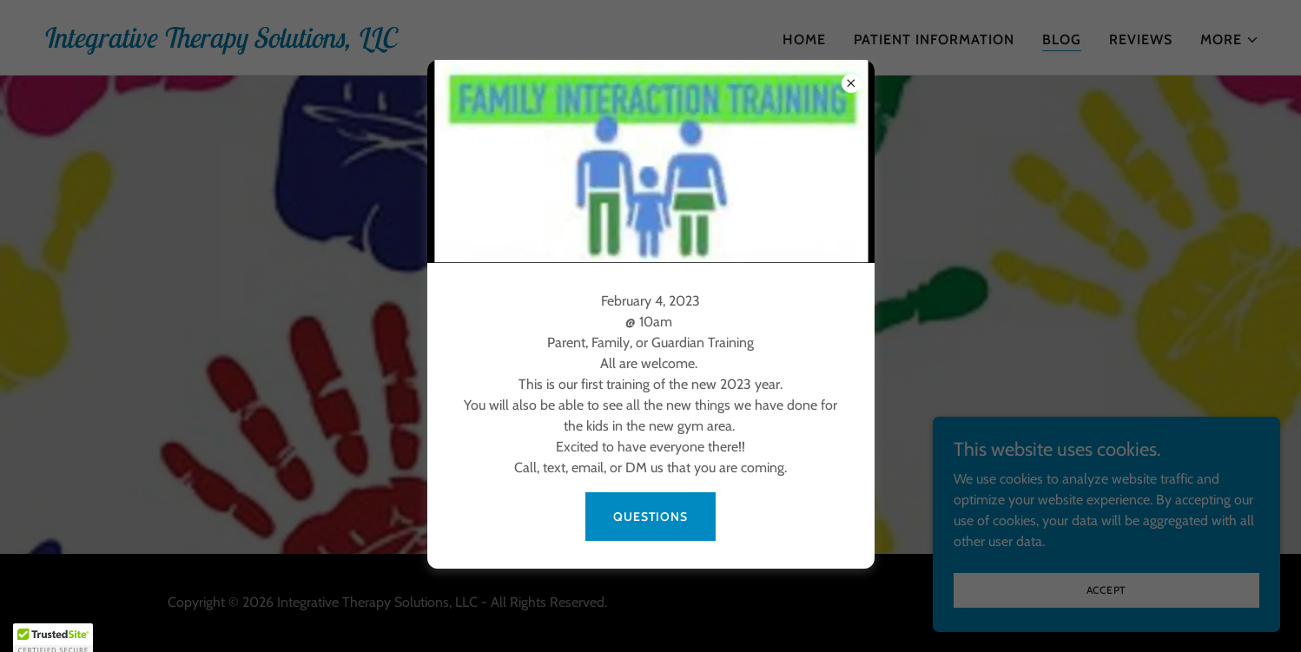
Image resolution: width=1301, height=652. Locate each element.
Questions (650, 516)
